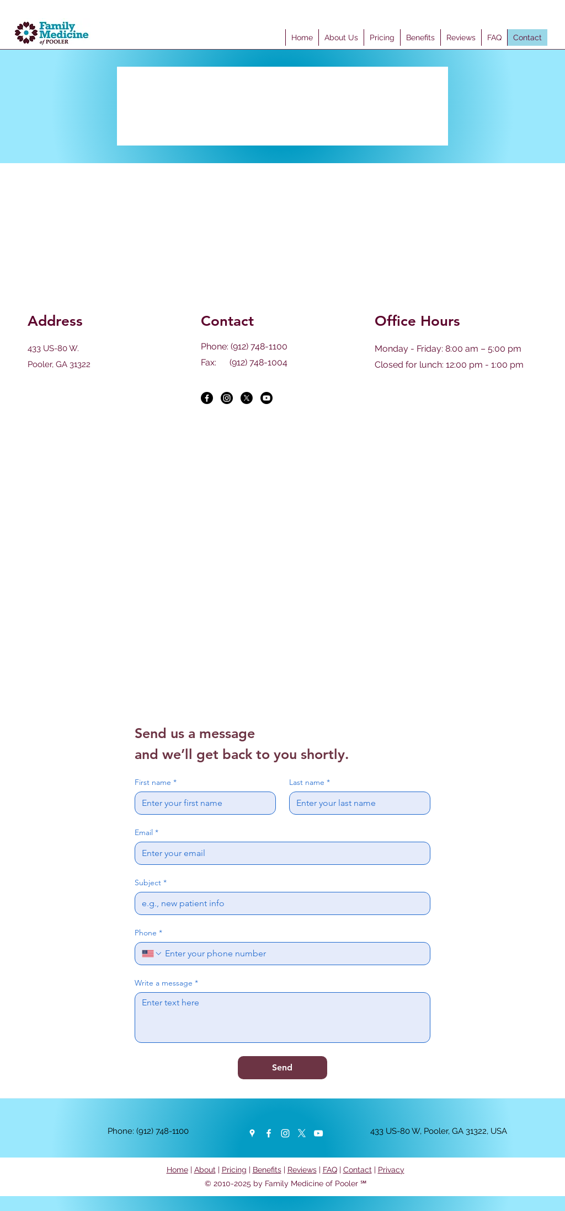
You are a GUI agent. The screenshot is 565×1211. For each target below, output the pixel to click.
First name (156, 782)
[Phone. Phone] (293, 954)
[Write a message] (282, 1017)
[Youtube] (266, 398)
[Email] (279, 853)
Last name (309, 782)
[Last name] (356, 803)
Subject (151, 882)
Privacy (391, 1169)
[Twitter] (301, 1133)
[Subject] (279, 903)
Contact (357, 1169)
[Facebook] (207, 398)
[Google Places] (252, 1133)
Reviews (302, 1169)
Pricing (234, 1169)
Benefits (267, 1169)
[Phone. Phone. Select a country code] (152, 953)
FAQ (330, 1169)
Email (146, 832)
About (205, 1169)
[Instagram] (227, 398)
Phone (148, 933)
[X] (247, 398)
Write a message (166, 983)
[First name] (202, 803)
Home (177, 1169)
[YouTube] (318, 1133)
